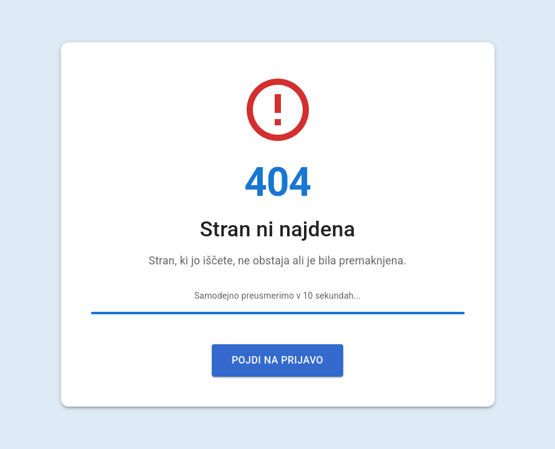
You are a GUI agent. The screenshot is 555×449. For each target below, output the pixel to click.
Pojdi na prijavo (277, 360)
